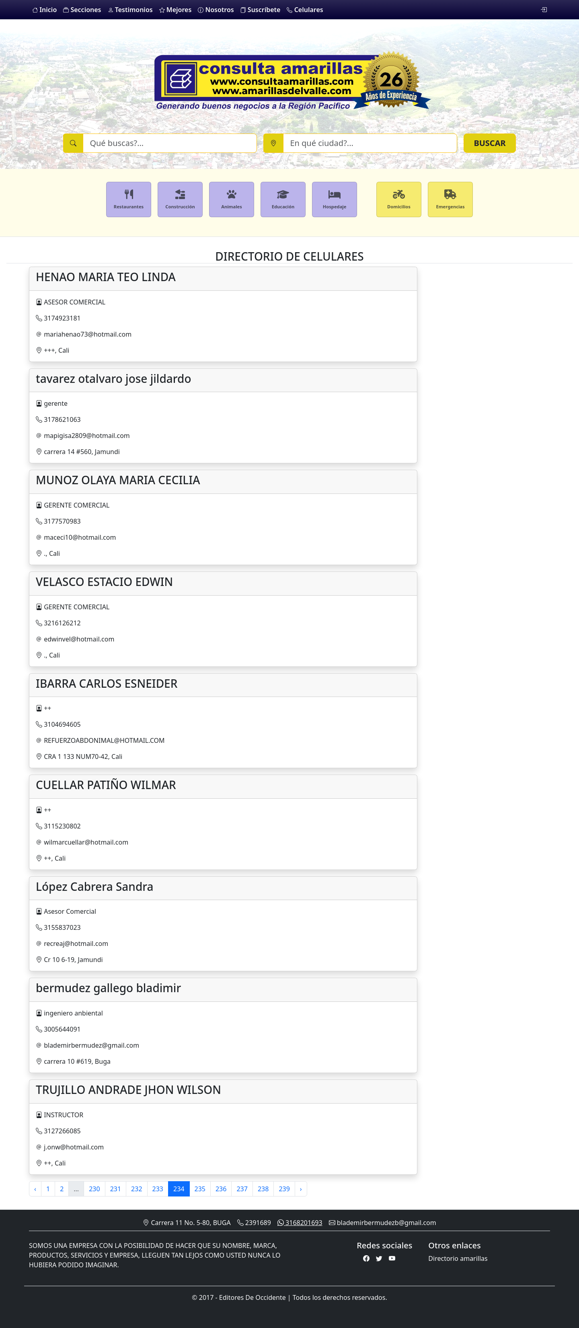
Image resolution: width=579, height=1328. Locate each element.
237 (241, 1188)
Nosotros (216, 9)
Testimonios (130, 9)
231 (115, 1188)
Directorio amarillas (457, 1258)
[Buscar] (170, 143)
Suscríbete (260, 9)
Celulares (305, 9)
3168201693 (299, 1222)
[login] (543, 10)
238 (263, 1188)
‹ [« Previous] (35, 1188)
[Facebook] (366, 1258)
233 (157, 1188)
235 (200, 1188)
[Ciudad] (370, 143)
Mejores (175, 9)
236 (221, 1188)
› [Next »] (301, 1188)
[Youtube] (392, 1258)
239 (284, 1188)
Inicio (44, 9)
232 (136, 1188)
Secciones (82, 9)
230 (94, 1188)
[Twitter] (379, 1258)
